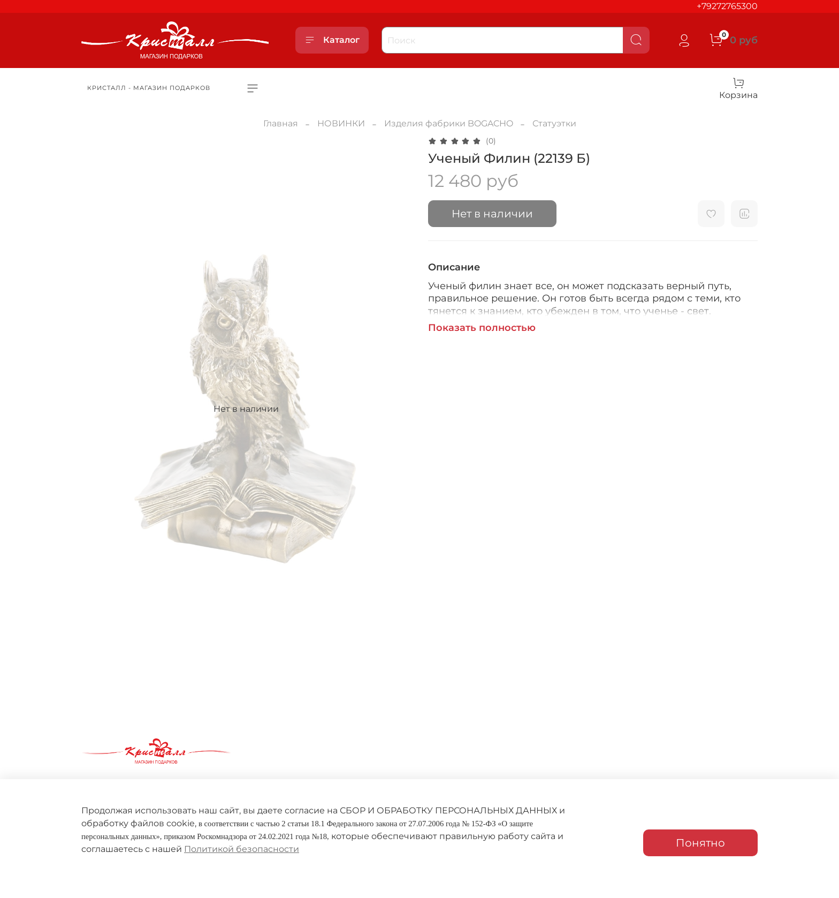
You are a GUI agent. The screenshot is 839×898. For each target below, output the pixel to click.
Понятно (700, 842)
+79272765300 (727, 6)
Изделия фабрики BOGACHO (448, 123)
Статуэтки (554, 123)
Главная (280, 123)
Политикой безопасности (241, 849)
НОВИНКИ (341, 123)
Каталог (332, 40)
